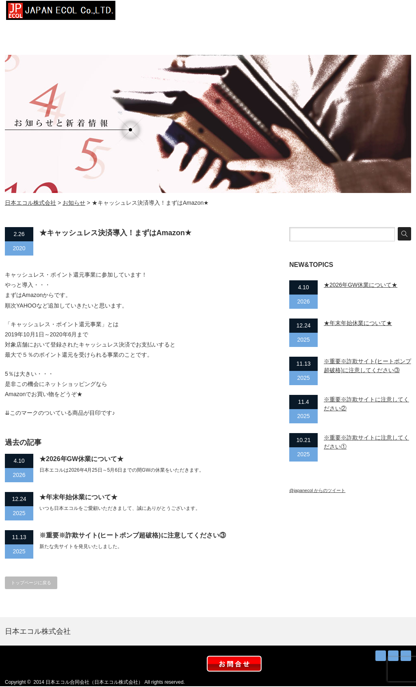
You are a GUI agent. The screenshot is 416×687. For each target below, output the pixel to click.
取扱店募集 (350, 12)
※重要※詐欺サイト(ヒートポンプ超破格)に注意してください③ (132, 535)
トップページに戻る (31, 582)
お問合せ (391, 12)
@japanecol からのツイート (317, 490)
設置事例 (228, 12)
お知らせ (309, 12)
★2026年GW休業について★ (81, 458)
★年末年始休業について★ (78, 497)
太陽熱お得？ (269, 12)
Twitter (393, 655)
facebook (406, 655)
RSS (380, 655)
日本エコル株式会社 (30, 202)
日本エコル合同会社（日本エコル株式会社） (94, 682)
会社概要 (187, 12)
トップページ (147, 12)
